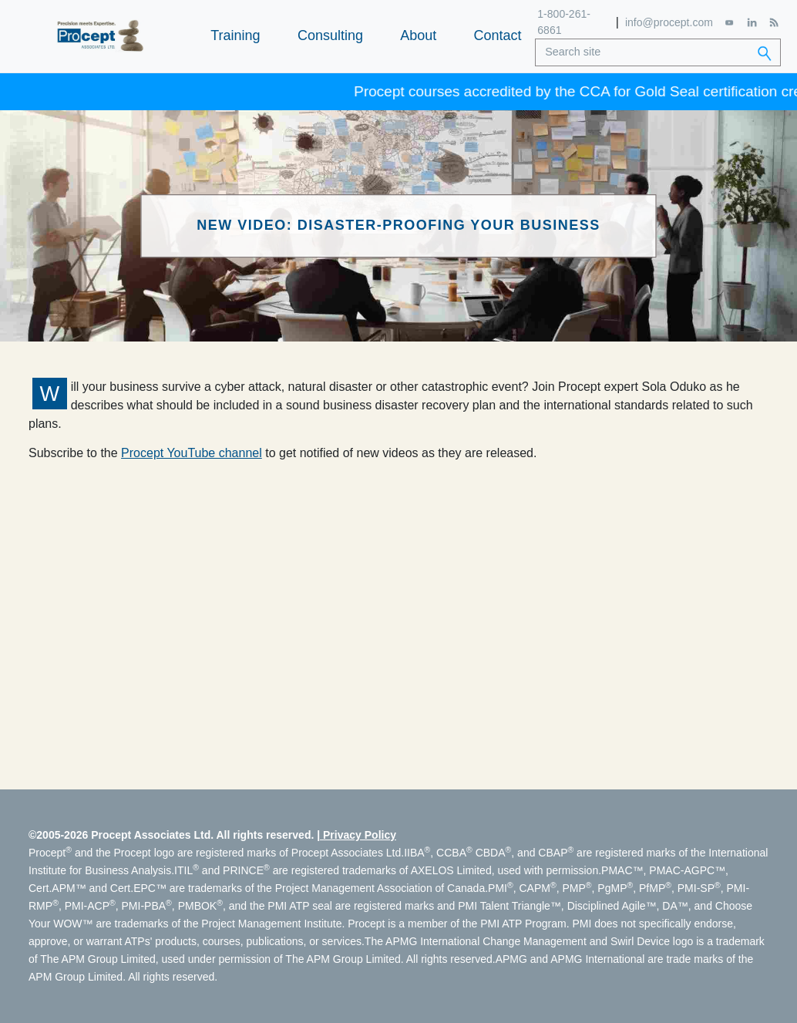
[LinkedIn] (751, 22)
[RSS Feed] (774, 22)
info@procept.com (669, 22)
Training (235, 35)
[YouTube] (730, 22)
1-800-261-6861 (563, 22)
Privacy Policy (359, 835)
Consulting (330, 35)
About (418, 35)
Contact (498, 35)
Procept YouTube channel (191, 452)
